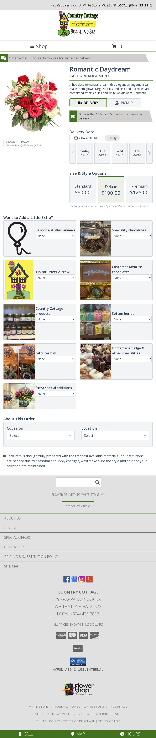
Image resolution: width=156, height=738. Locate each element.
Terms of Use (109, 721)
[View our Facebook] (66, 581)
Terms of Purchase (79, 721)
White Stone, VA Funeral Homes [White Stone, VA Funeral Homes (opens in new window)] (54, 706)
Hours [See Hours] (130, 734)
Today (112, 138)
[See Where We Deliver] (78, 506)
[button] (78, 662)
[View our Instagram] (81, 581)
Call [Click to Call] (26, 734)
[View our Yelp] (89, 581)
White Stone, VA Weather (55, 714)
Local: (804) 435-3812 (78, 614)
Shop (39, 46)
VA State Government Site (100, 714)
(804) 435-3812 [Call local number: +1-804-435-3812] (140, 5)
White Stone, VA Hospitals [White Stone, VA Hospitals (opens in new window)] (106, 706)
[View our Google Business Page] (74, 581)
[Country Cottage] (78, 35)
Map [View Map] (78, 734)
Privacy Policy (48, 721)
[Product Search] (78, 482)
